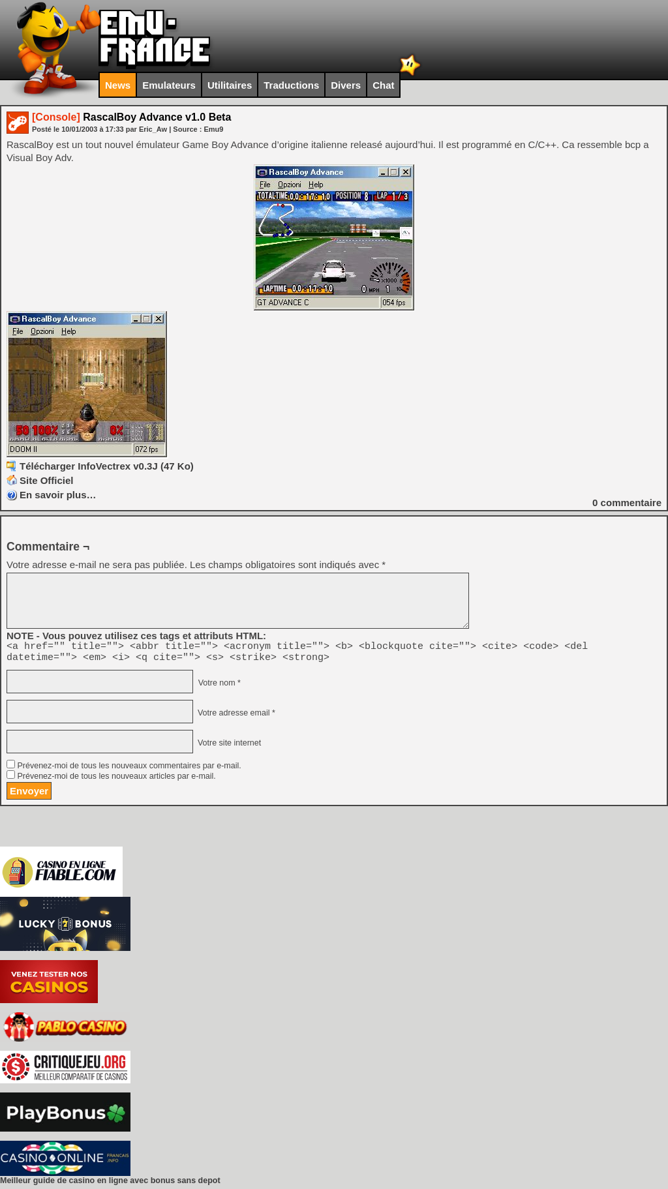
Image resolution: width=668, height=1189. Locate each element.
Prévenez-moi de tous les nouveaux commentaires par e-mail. (129, 769)
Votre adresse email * (235, 716)
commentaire (626, 502)
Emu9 (213, 129)
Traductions (291, 85)
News (117, 85)
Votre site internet (228, 746)
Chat (383, 85)
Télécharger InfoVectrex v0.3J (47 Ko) (107, 466)
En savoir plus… (58, 494)
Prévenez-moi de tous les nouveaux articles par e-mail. (116, 780)
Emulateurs (169, 85)
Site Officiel (47, 480)
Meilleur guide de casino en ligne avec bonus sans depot (110, 1184)
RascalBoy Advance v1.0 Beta (131, 117)
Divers (346, 85)
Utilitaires (229, 85)
